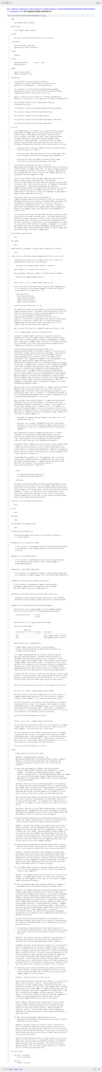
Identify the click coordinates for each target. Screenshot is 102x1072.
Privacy (16, 1069)
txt (94, 1069)
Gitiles (11, 1069)
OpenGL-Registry (49, 9)
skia (8, 9)
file (43, 15)
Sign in (98, 3)
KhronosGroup (35, 9)
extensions (14, 11)
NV (21, 11)
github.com (23, 9)
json (98, 1069)
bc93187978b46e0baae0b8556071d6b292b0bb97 (76, 9)
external (14, 9)
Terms (21, 1069)
